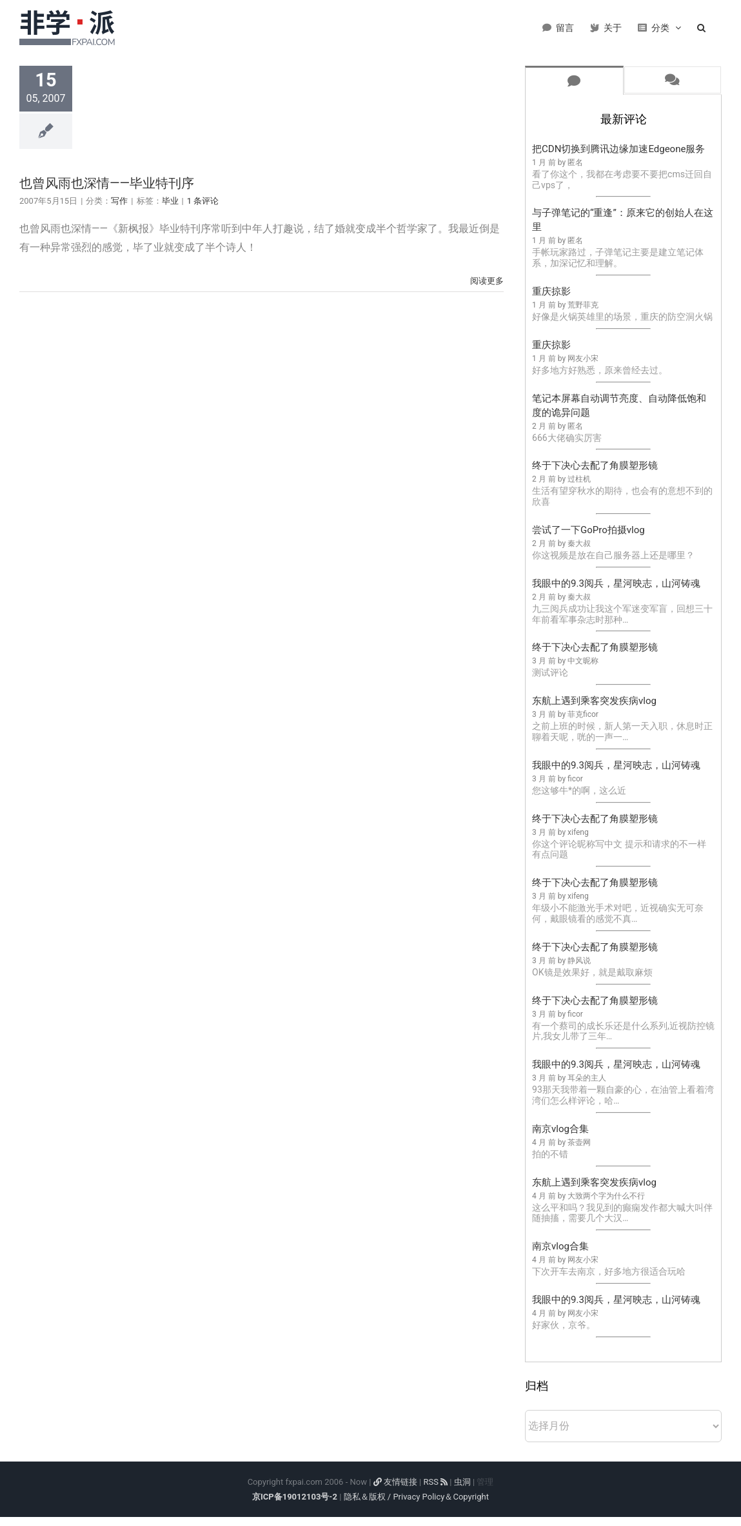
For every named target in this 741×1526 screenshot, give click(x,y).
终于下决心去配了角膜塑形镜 (595, 465)
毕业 (170, 201)
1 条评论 (203, 201)
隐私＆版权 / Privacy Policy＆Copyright (416, 1497)
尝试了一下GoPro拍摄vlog (588, 530)
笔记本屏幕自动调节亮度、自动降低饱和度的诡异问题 (619, 405)
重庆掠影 (551, 291)
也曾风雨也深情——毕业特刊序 (106, 183)
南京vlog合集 (560, 1129)
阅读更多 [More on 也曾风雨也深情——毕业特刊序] (487, 281)
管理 (485, 1482)
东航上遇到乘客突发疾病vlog (594, 701)
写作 (119, 201)
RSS (435, 1482)
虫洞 (462, 1482)
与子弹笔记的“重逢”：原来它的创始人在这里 (622, 220)
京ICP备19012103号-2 (294, 1497)
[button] (701, 25)
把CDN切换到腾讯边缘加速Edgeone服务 (618, 149)
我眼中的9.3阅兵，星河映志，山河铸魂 (616, 583)
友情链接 (395, 1482)
